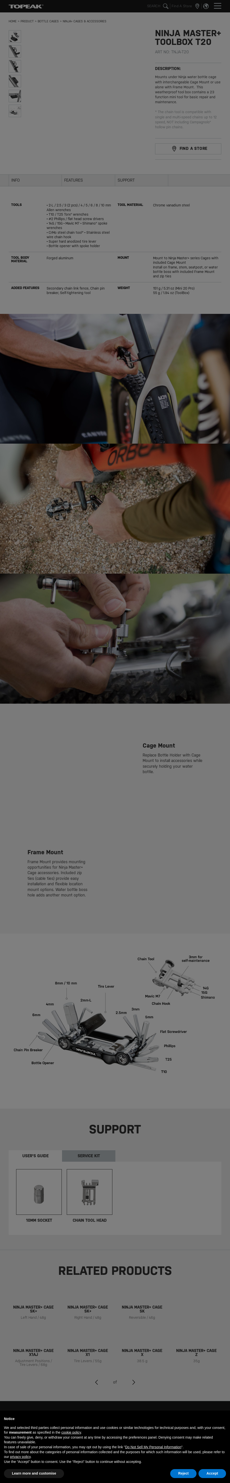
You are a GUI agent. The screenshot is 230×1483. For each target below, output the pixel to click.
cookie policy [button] (71, 1432)
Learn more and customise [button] (34, 1473)
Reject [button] (183, 1473)
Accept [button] (212, 1473)
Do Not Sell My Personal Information (153, 1447)
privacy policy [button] (20, 1457)
